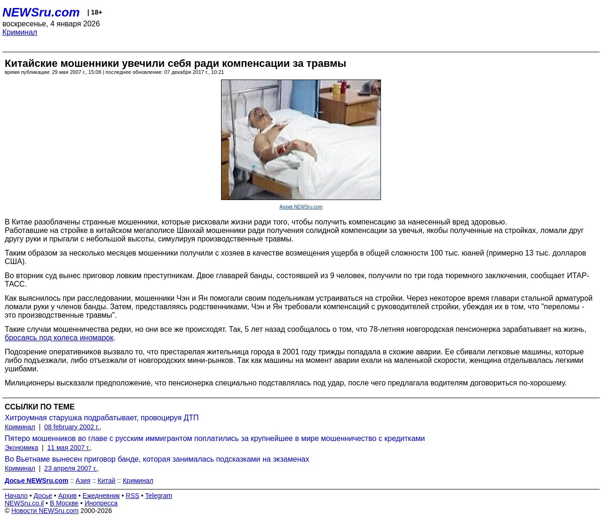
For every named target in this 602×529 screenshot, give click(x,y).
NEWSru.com (41, 12)
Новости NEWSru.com (45, 510)
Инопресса (101, 503)
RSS (132, 495)
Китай (107, 480)
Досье (42, 495)
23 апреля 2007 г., (71, 468)
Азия (83, 480)
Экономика (21, 447)
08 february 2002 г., (72, 427)
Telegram (159, 495)
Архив (67, 495)
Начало (16, 495)
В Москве (64, 503)
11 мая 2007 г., (70, 447)
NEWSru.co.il (24, 503)
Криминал (19, 32)
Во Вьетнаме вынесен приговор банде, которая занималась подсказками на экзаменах (157, 459)
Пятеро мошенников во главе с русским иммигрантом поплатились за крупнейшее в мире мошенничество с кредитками (215, 438)
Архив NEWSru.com (300, 206)
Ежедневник (101, 495)
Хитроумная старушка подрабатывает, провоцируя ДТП (102, 418)
